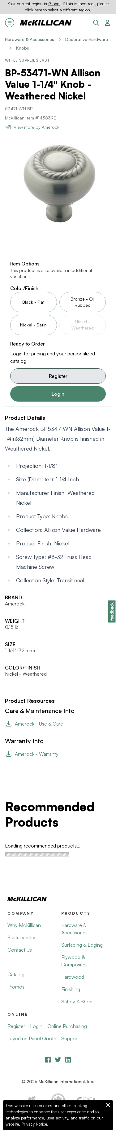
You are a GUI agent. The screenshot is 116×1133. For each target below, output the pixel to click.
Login (58, 394)
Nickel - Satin (33, 324)
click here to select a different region (57, 9)
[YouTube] (58, 1059)
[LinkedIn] (68, 1059)
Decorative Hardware (86, 39)
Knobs (22, 48)
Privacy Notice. (34, 1124)
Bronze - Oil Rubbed (83, 302)
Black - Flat (33, 302)
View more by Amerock (32, 127)
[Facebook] (48, 1059)
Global (54, 3)
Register (58, 376)
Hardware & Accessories (29, 39)
